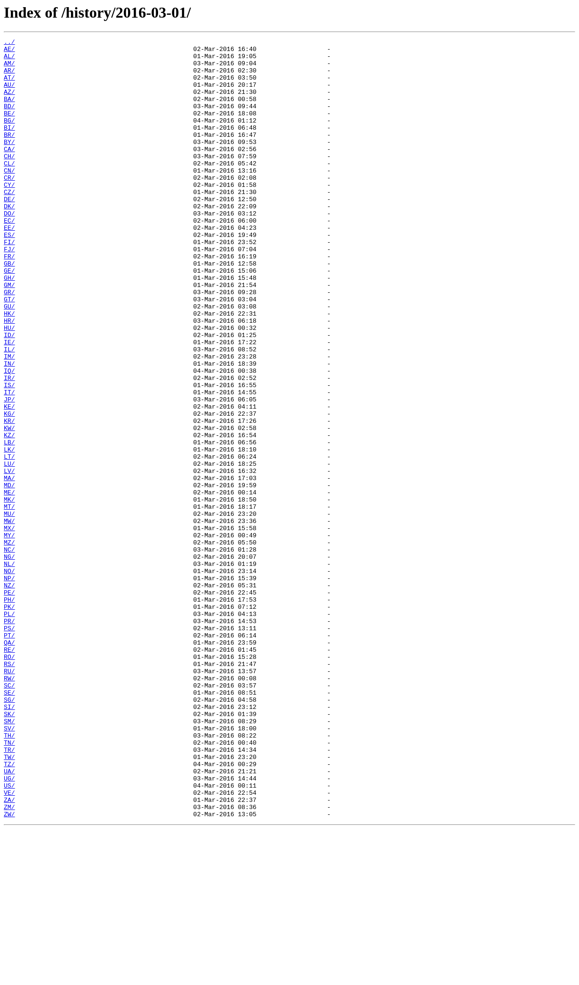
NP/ (9, 686)
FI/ (9, 283)
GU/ (9, 360)
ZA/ (9, 952)
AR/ (9, 77)
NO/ (9, 678)
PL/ (9, 729)
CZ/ (9, 223)
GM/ (9, 334)
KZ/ (9, 515)
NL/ (9, 669)
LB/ (9, 523)
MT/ (9, 600)
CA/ (9, 171)
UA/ (9, 918)
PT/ (9, 755)
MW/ (9, 618)
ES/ (9, 274)
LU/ (9, 549)
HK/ (9, 369)
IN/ (9, 429)
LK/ (9, 532)
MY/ (9, 635)
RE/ (9, 772)
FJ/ (9, 291)
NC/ (9, 652)
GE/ (9, 317)
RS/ (9, 789)
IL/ (9, 412)
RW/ (9, 806)
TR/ (9, 892)
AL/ (9, 60)
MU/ (9, 609)
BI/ (9, 146)
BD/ (9, 120)
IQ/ (9, 437)
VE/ (9, 944)
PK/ (9, 721)
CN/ (9, 197)
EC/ (9, 257)
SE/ (9, 824)
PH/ (9, 712)
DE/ (9, 231)
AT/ (9, 86)
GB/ (9, 309)
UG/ (9, 927)
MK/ (9, 592)
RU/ (9, 798)
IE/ (9, 403)
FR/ (9, 300)
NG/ (9, 661)
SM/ (9, 858)
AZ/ (9, 103)
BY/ (9, 163)
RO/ (9, 781)
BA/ (9, 111)
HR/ (9, 377)
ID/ (9, 394)
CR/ (9, 206)
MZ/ (9, 643)
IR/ (9, 446)
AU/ (9, 94)
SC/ (9, 815)
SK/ (9, 849)
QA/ (9, 763)
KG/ (9, 489)
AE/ (9, 51)
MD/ (9, 575)
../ (9, 43)
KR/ (9, 497)
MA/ (9, 566)
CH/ (9, 180)
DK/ (9, 240)
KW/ (9, 506)
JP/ (9, 472)
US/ (9, 935)
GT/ (9, 352)
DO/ (9, 249)
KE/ (9, 480)
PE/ (9, 703)
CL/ (9, 189)
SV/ (9, 866)
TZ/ (9, 909)
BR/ (9, 154)
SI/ (9, 841)
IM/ (9, 420)
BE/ (9, 128)
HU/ (9, 386)
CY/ (9, 214)
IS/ (9, 455)
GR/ (9, 343)
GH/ (9, 326)
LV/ (9, 558)
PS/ (9, 746)
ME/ (9, 583)
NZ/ (9, 695)
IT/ (9, 463)
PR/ (9, 738)
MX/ (9, 626)
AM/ (9, 68)
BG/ (9, 137)
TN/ (9, 884)
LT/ (9, 540)
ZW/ (9, 969)
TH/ (9, 875)
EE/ (9, 266)
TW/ (9, 901)
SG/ (9, 832)
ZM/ (9, 961)
